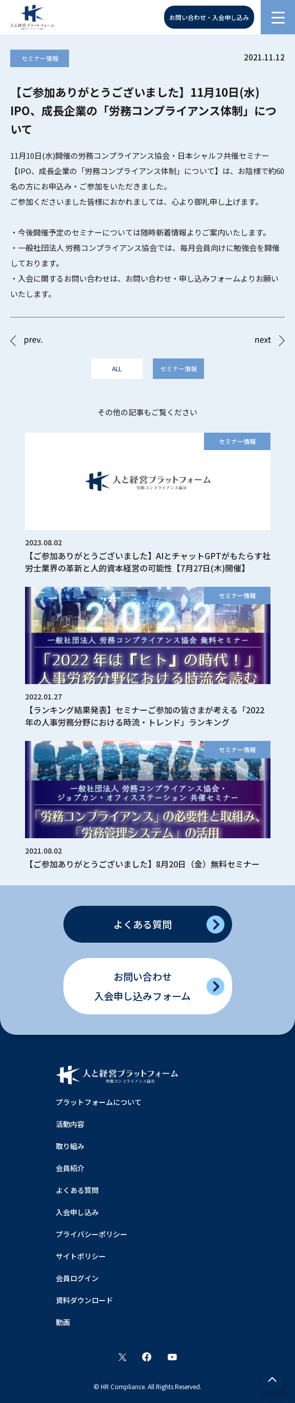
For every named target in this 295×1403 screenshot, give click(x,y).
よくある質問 (143, 924)
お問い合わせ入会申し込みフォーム (142, 986)
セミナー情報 (39, 58)
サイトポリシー (81, 1256)
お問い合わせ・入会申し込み (209, 17)
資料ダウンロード (84, 1300)
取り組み (70, 1146)
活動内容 (70, 1124)
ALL (117, 368)
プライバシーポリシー (91, 1234)
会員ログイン (77, 1278)
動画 (63, 1322)
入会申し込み (77, 1212)
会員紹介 (70, 1168)
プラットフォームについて (99, 1102)
